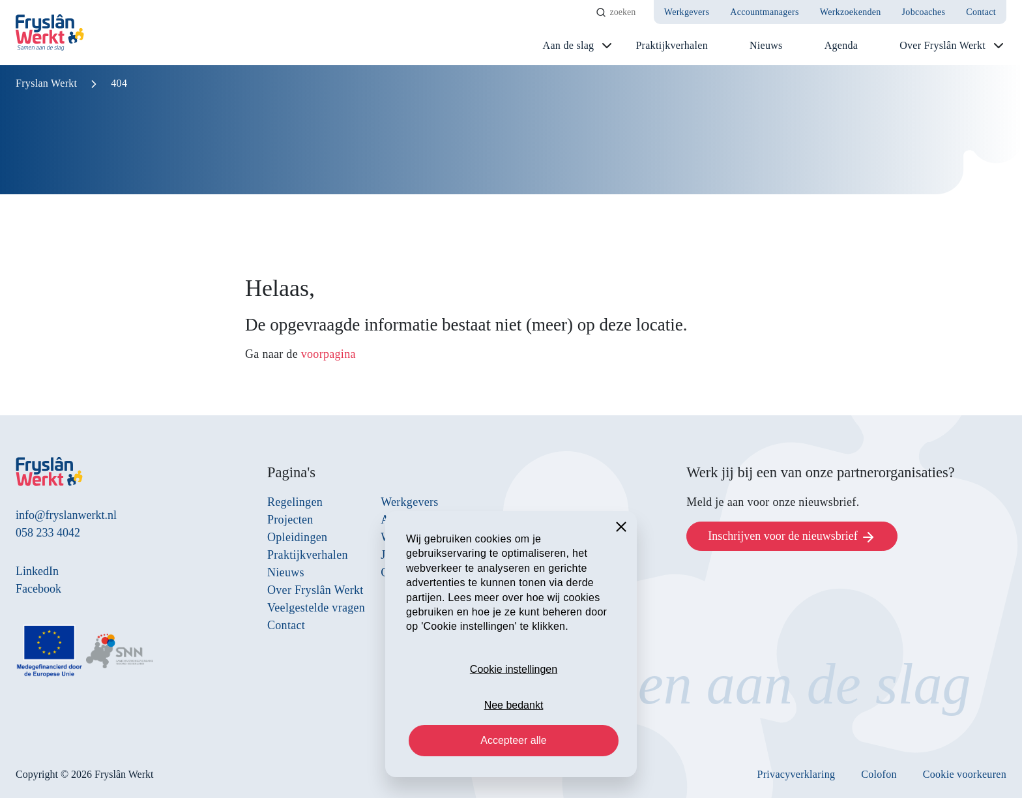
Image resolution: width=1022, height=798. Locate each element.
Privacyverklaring (796, 774)
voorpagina (328, 354)
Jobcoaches (924, 12)
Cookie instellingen (513, 669)
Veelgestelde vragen (316, 607)
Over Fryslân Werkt (942, 45)
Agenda (841, 45)
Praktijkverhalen (671, 45)
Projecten (290, 519)
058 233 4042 (48, 532)
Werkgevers (687, 12)
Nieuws (766, 45)
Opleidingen (297, 537)
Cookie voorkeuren (964, 774)
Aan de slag (568, 45)
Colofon (879, 774)
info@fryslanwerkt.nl (66, 515)
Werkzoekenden (850, 12)
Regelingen (295, 502)
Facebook (38, 588)
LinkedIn (37, 571)
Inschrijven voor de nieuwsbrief (792, 537)
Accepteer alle (513, 740)
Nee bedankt (514, 705)
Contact (981, 12)
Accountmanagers (764, 12)
